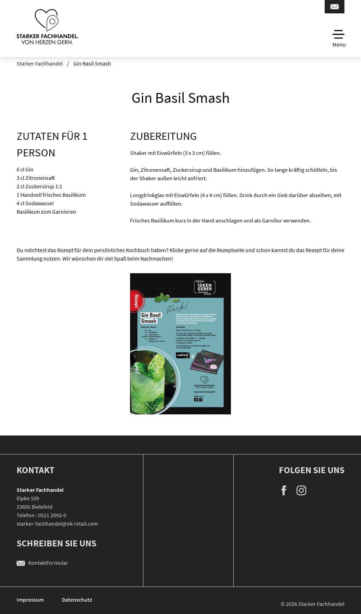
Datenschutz (77, 599)
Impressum (31, 599)
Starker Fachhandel (40, 63)
